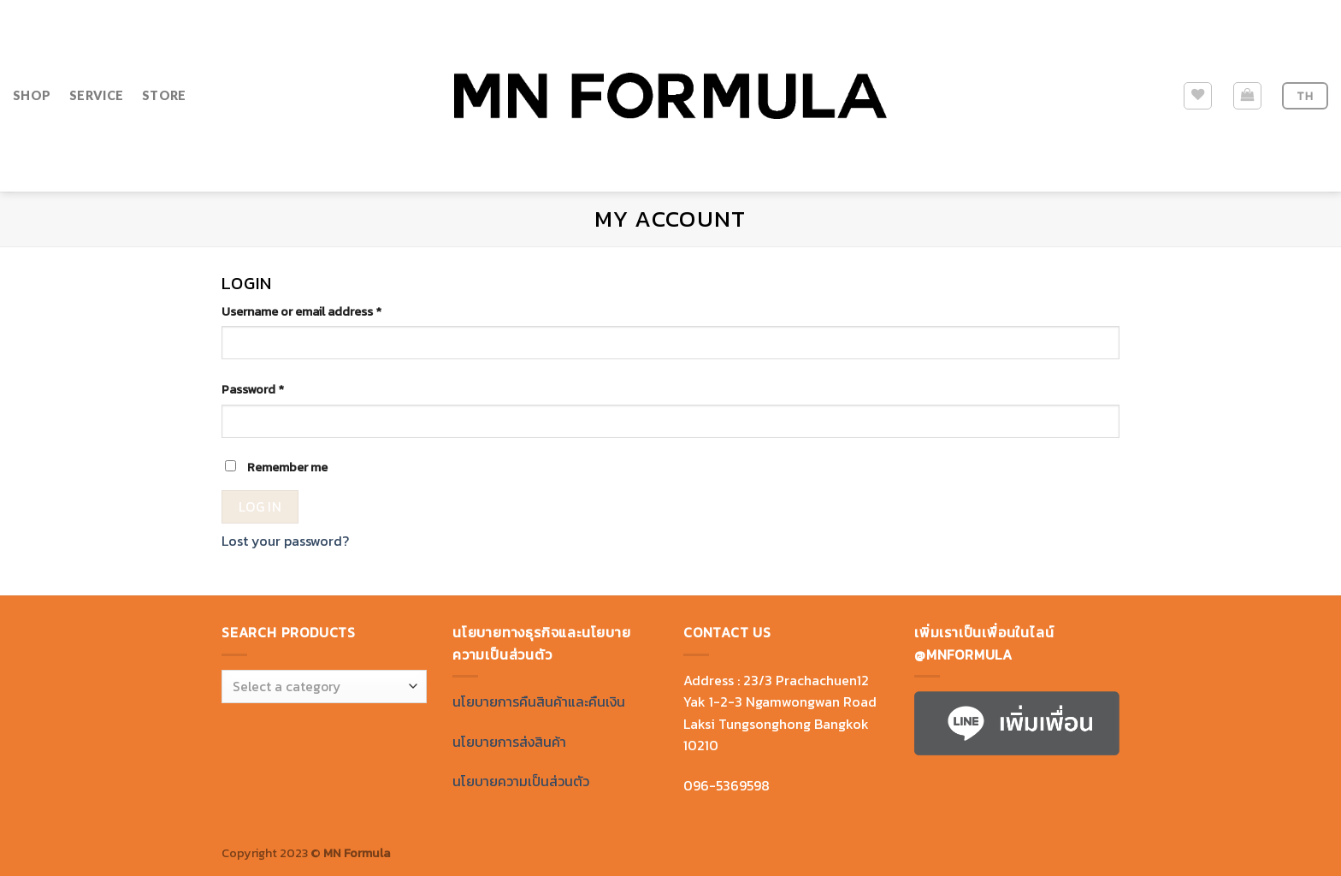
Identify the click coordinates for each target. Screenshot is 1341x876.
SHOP (31, 95)
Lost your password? (285, 540)
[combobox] (324, 686)
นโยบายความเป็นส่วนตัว (520, 781)
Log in (260, 507)
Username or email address (301, 311)
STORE (164, 95)
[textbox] (320, 687)
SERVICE (96, 95)
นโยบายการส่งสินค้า (509, 741)
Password (253, 389)
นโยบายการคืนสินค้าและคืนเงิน (538, 701)
